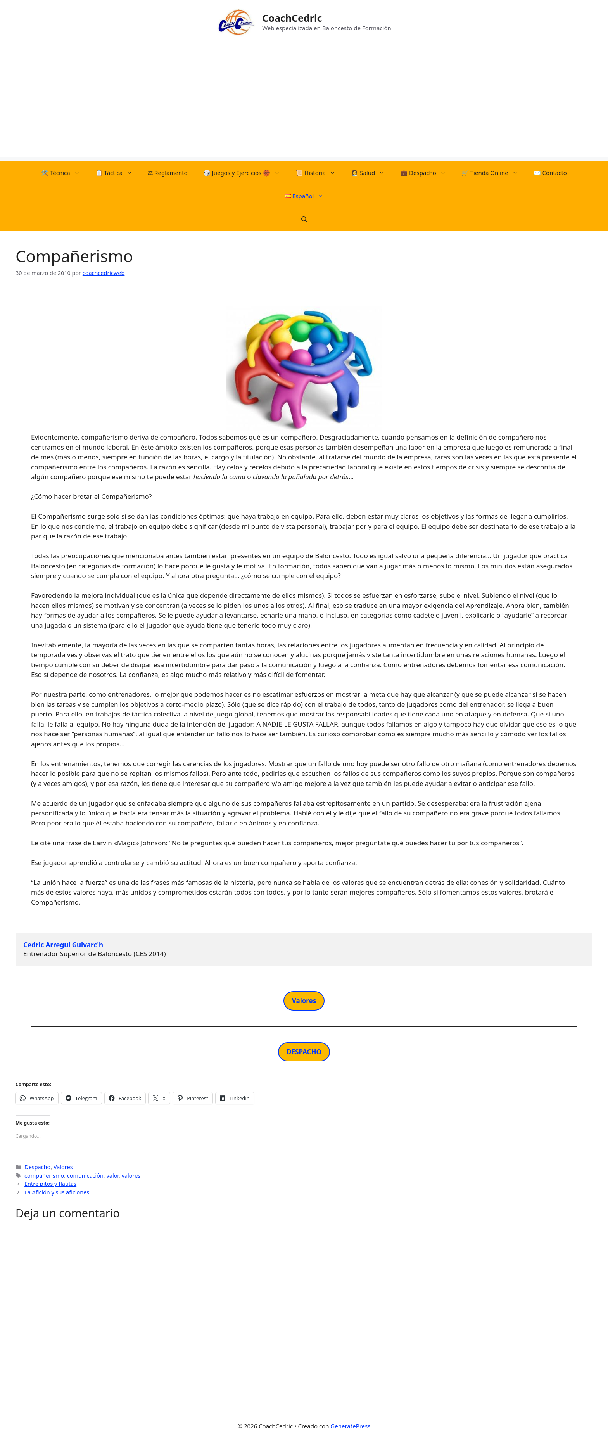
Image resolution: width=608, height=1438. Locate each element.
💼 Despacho (427, 172)
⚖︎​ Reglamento (167, 173)
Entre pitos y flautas (50, 1183)
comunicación (85, 1175)
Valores (63, 1167)
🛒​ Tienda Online (493, 172)
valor (112, 1175)
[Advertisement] (304, 102)
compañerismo (44, 1175)
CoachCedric (292, 17)
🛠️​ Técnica (64, 172)
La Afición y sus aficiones (56, 1192)
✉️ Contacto (550, 173)
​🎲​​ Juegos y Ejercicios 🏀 (245, 172)
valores (131, 1175)
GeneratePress (350, 1426)
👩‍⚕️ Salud (371, 172)
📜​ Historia (319, 172)
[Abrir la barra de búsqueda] (304, 219)
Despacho (37, 1167)
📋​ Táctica (117, 172)
